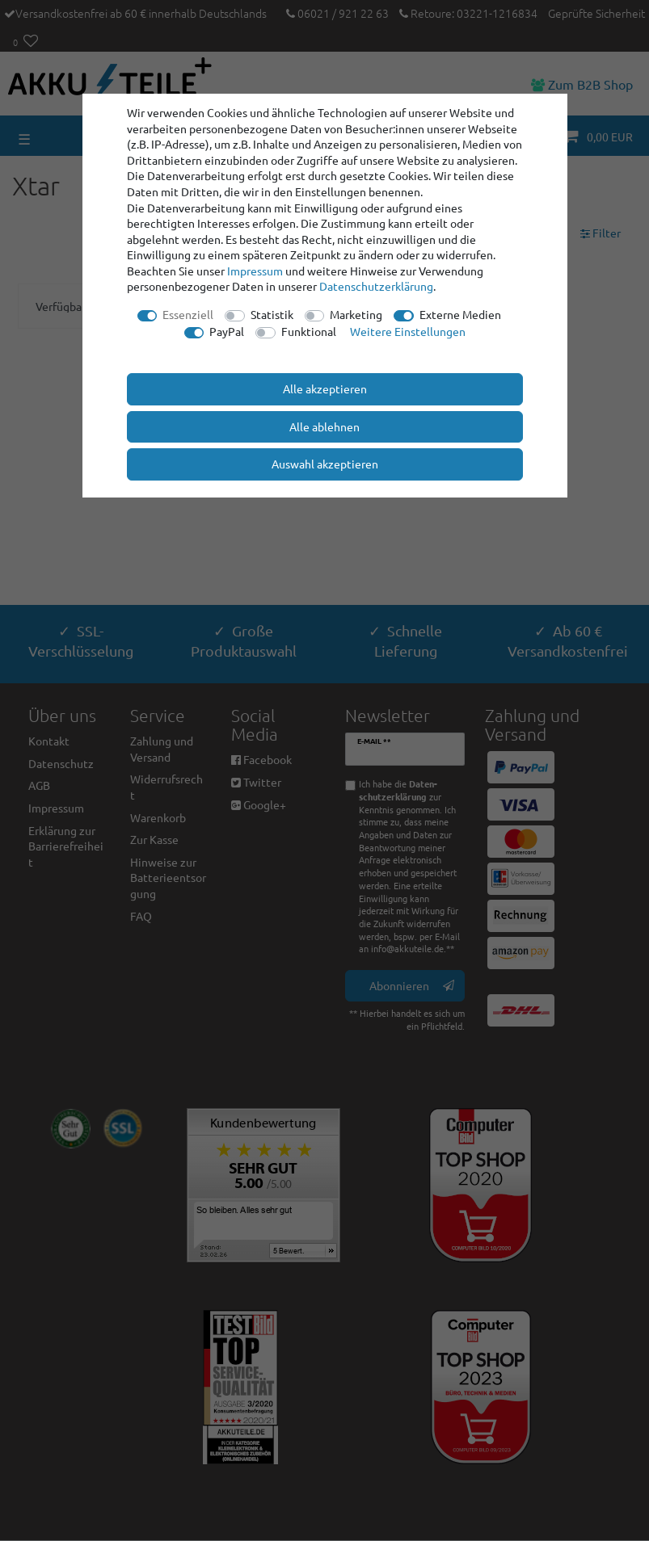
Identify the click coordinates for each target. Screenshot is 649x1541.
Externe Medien (460, 314)
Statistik (272, 314)
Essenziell (187, 314)
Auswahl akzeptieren (325, 463)
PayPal (226, 331)
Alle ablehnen (324, 426)
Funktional (308, 331)
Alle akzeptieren (325, 388)
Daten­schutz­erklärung (376, 286)
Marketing (356, 314)
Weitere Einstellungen (408, 331)
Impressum (255, 270)
